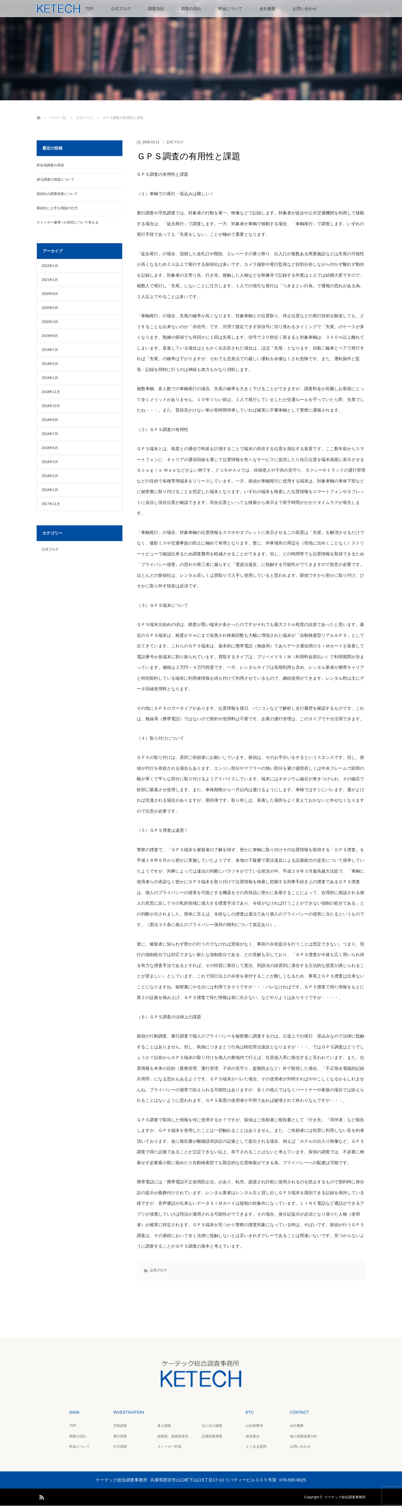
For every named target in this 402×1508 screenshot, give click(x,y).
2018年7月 (50, 436)
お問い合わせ (305, 8)
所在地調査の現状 (50, 167)
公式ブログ (121, 8)
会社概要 (268, 8)
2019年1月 (50, 380)
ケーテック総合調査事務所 (345, 1499)
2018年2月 (50, 478)
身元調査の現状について (55, 182)
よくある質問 (256, 1449)
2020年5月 (50, 310)
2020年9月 (50, 296)
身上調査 (164, 1428)
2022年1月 (50, 268)
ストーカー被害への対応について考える (67, 225)
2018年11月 (51, 394)
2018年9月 (50, 422)
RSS (41, 1498)
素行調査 (120, 1439)
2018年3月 (50, 464)
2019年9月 (50, 338)
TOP (89, 8)
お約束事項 (254, 1428)
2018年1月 (50, 492)
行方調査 (120, 1449)
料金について (230, 8)
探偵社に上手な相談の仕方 (57, 210)
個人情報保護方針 (303, 1439)
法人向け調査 (212, 1428)
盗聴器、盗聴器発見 (172, 1439)
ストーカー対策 (169, 1449)
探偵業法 (253, 1439)
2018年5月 (50, 450)
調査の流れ (191, 8)
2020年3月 (50, 324)
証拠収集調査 (212, 1439)
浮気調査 (120, 1428)
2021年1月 (50, 282)
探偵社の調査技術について (57, 196)
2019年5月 (50, 366)
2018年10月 (51, 408)
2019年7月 (50, 352)
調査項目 (156, 8)
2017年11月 (51, 506)
